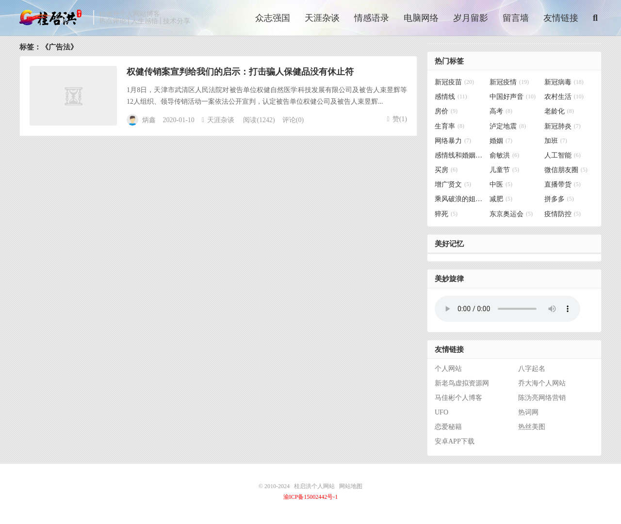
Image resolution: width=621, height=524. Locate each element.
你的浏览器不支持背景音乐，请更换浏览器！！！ (507, 309)
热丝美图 (531, 426)
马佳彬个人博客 (458, 397)
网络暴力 (453, 140)
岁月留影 (470, 18)
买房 (446, 170)
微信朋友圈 (566, 170)
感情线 (451, 96)
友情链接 (560, 18)
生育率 (449, 126)
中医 (501, 184)
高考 (501, 111)
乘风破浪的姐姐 (460, 199)
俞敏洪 (504, 155)
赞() (397, 119)
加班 (555, 140)
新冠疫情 (509, 82)
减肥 (501, 199)
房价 (446, 111)
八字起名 (531, 368)
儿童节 (504, 170)
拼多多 (559, 199)
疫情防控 (562, 214)
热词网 (528, 412)
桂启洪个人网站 (53, 17)
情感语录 (371, 18)
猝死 (446, 214)
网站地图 (350, 486)
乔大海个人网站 (542, 383)
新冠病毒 (564, 82)
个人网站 (448, 368)
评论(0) (293, 120)
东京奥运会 (511, 214)
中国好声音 (513, 96)
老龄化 (559, 111)
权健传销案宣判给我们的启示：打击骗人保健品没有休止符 (240, 72)
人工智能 (562, 155)
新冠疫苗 (454, 82)
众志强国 (272, 18)
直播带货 (562, 184)
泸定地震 (508, 126)
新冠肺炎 (562, 126)
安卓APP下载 (454, 441)
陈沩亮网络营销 (542, 397)
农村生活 (564, 96)
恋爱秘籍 (448, 426)
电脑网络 (421, 18)
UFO (441, 412)
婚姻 (501, 140)
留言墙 (516, 18)
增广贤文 (453, 184)
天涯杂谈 (322, 18)
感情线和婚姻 (460, 155)
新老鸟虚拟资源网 (462, 383)
